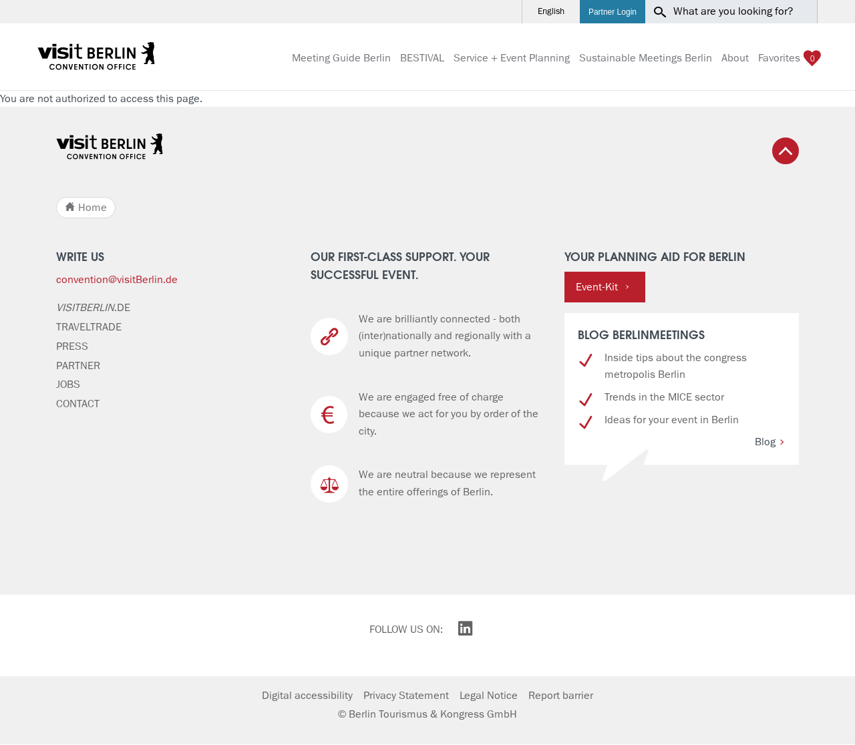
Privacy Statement (406, 695)
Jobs (68, 384)
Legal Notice (489, 695)
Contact (78, 404)
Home (86, 207)
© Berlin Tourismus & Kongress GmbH (427, 714)
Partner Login (612, 12)
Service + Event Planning (512, 58)
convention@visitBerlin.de (117, 279)
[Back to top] (785, 151)
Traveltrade (89, 327)
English (551, 11)
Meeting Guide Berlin (341, 58)
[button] (805, 11)
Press (72, 346)
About (735, 58)
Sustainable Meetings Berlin (645, 58)
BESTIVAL (422, 58)
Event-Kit (603, 287)
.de (93, 307)
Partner (78, 365)
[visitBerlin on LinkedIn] (465, 630)
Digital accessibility (307, 695)
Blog (770, 442)
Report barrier (560, 695)
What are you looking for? (733, 11)
